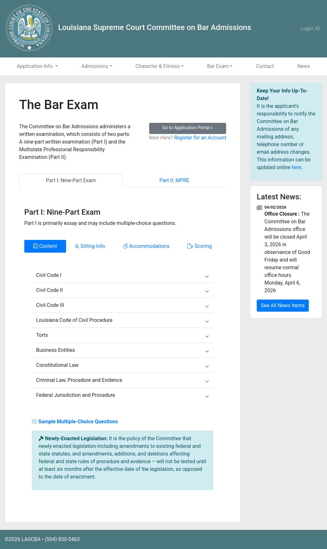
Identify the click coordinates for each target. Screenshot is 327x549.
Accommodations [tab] (146, 246)
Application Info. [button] (35, 66)
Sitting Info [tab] (90, 246)
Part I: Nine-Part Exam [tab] (71, 180)
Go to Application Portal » (187, 127)
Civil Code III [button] (122, 305)
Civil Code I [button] (122, 275)
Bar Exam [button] (218, 66)
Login (309, 29)
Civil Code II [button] (122, 290)
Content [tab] (45, 246)
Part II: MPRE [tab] (174, 180)
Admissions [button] (94, 66)
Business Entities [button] (122, 350)
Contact (265, 66)
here (296, 167)
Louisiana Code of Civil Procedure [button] (122, 320)
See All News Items (283, 305)
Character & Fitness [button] (157, 66)
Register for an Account (200, 138)
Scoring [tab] (199, 246)
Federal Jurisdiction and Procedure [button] (122, 395)
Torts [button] (122, 335)
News (303, 66)
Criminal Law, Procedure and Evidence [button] (122, 380)
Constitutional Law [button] (122, 365)
